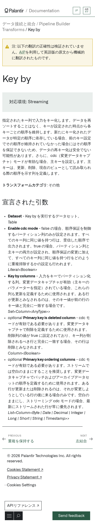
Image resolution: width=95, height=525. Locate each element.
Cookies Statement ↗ (25, 470)
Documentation (44, 11)
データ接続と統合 (19, 24)
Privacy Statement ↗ (24, 477)
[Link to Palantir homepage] (14, 10)
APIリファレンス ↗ (23, 505)
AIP (22, 52)
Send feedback (71, 516)
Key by (34, 30)
